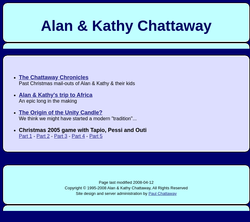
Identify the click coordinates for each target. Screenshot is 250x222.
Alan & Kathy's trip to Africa (56, 95)
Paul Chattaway (163, 193)
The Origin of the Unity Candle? (60, 112)
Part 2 (43, 136)
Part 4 (78, 136)
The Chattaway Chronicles (53, 77)
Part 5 (96, 136)
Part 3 (60, 136)
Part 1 (25, 136)
